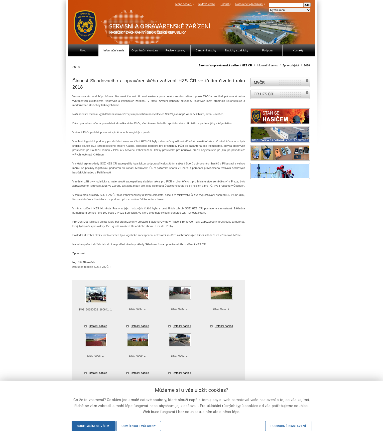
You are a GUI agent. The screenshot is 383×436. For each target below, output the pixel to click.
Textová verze (206, 3)
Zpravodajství (290, 65)
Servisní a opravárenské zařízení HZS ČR (225, 65)
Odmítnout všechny (139, 426)
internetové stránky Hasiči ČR (280, 94)
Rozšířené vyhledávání (249, 3)
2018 (307, 65)
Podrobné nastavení (288, 426)
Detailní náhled (98, 325)
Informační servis (267, 65)
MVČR (280, 82)
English (225, 3)
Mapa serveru (183, 3)
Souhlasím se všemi (93, 426)
